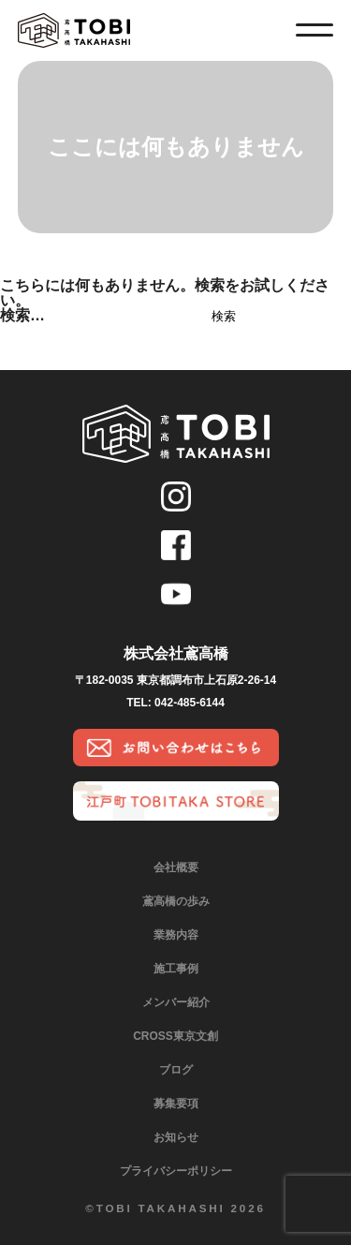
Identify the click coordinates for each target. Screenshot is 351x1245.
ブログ (176, 1069)
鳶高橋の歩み (176, 901)
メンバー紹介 (176, 1002)
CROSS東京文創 (175, 1036)
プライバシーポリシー (176, 1171)
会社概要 (176, 867)
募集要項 (176, 1103)
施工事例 (176, 968)
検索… (22, 315)
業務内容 (176, 934)
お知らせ (176, 1137)
